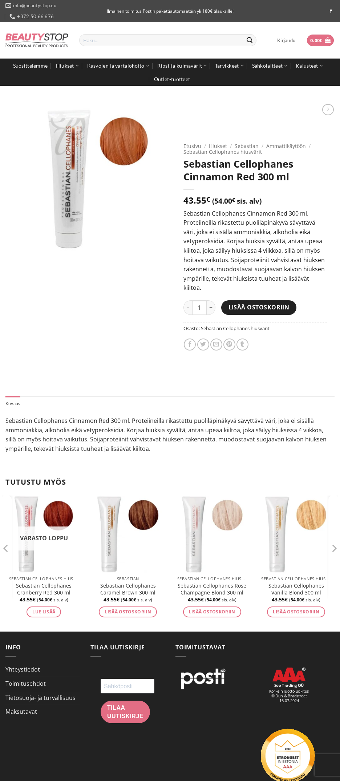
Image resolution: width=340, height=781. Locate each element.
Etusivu (192, 146)
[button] (286, 40)
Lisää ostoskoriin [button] (128, 612)
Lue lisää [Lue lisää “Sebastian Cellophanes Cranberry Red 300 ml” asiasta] (43, 612)
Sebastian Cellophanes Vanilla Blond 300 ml (296, 590)
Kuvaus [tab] (13, 403)
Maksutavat (21, 712)
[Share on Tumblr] (242, 345)
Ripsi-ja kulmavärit (182, 65)
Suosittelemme (30, 66)
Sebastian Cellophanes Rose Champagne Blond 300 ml (212, 590)
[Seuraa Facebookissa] (331, 11)
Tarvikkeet (229, 65)
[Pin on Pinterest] (229, 345)
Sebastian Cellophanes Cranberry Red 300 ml (44, 590)
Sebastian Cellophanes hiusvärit (222, 151)
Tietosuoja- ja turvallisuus (40, 698)
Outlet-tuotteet (172, 79)
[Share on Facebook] (190, 345)
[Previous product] (327, 109)
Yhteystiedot (22, 670)
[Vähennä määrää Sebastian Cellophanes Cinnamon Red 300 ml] (187, 307)
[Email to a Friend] (216, 345)
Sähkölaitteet (270, 65)
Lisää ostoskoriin (259, 307)
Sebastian (247, 146)
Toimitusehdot (25, 684)
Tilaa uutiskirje (125, 712)
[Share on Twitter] (203, 345)
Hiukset (67, 65)
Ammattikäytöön (286, 146)
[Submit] (249, 40)
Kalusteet (309, 65)
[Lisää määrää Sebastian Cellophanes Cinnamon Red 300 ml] (211, 307)
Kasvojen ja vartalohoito (118, 65)
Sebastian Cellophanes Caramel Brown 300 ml (128, 590)
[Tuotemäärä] (199, 307)
